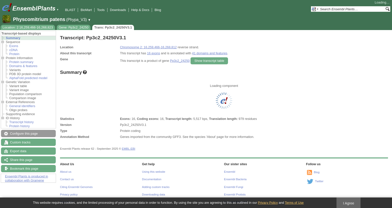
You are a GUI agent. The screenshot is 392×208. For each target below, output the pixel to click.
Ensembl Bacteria (235, 179)
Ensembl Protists (235, 194)
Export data (18, 151)
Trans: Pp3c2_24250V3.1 (113, 27)
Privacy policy (69, 194)
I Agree (348, 203)
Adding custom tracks (156, 186)
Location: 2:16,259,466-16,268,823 (27, 27)
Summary (13, 38)
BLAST (70, 10)
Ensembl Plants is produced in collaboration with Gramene (26, 178)
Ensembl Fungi (233, 186)
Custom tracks (20, 142)
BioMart (86, 10)
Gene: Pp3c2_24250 (73, 27)
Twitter (319, 181)
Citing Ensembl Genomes (76, 186)
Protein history (19, 126)
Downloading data (153, 194)
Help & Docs (140, 10)
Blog (157, 10)
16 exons (153, 53)
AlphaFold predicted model (28, 78)
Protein (14, 54)
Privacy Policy (268, 202)
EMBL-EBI (128, 148)
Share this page (21, 160)
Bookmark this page (24, 168)
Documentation (151, 179)
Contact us (67, 179)
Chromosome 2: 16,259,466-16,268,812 (148, 47)
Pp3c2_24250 (180, 61)
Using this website (153, 171)
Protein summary (21, 62)
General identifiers (22, 106)
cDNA (13, 50)
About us (65, 171)
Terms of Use (294, 202)
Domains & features (23, 66)
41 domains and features (209, 53)
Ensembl (229, 171)
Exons (13, 46)
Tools (100, 10)
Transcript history (21, 122)
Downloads (118, 10)
